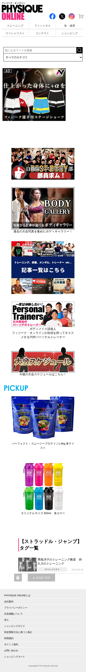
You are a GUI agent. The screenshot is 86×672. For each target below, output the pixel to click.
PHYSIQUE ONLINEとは (17, 595)
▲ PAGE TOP (41, 577)
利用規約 (8, 638)
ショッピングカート (14, 656)
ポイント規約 (11, 644)
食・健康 (69, 25)
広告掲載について (13, 613)
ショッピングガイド (14, 626)
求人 (6, 620)
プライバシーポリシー (15, 607)
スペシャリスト (15, 33)
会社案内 (8, 601)
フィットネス (42, 25)
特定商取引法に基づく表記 (18, 632)
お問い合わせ (11, 650)
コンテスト (42, 33)
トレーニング (15, 25)
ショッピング (69, 33)
